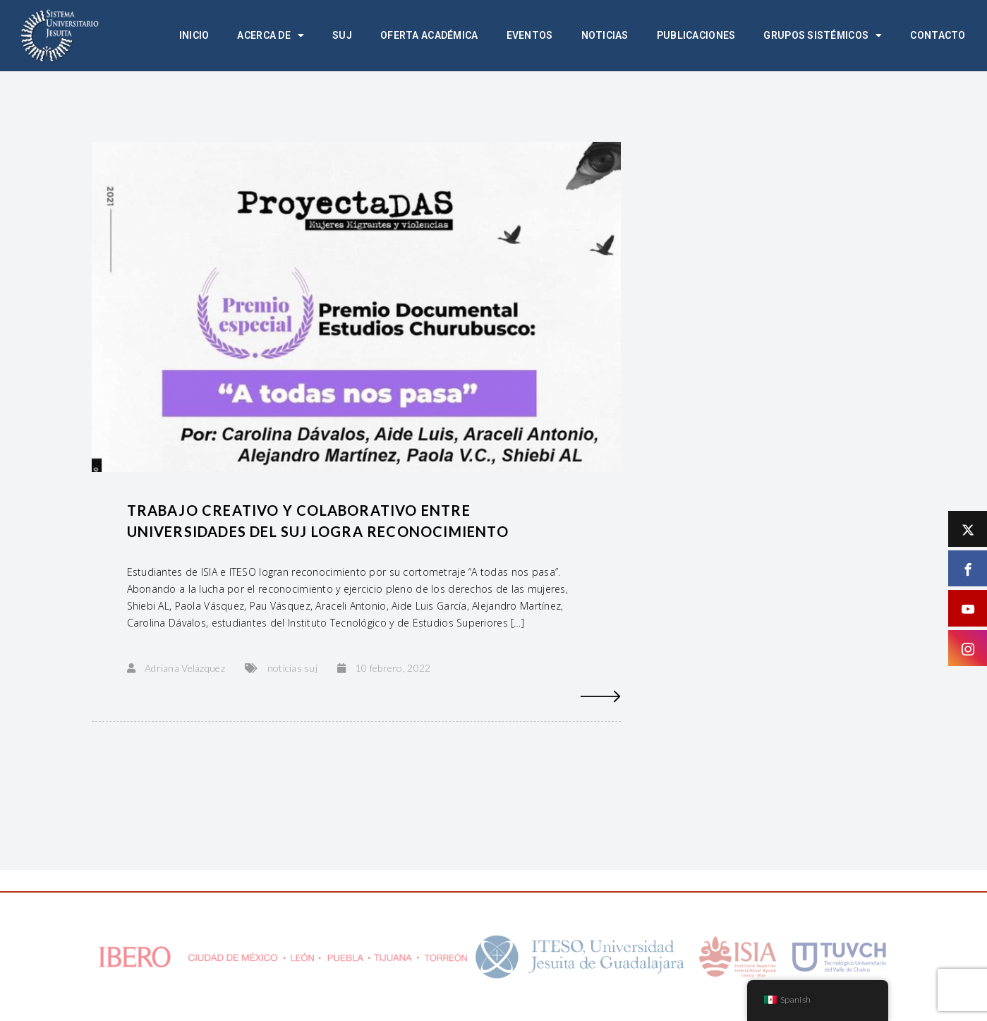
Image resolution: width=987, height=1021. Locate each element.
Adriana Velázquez (185, 668)
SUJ (342, 35)
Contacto (937, 35)
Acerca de (270, 35)
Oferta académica (429, 35)
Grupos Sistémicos (822, 35)
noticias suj (292, 668)
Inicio (194, 35)
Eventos (530, 35)
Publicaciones (696, 35)
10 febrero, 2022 (393, 668)
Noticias (605, 35)
